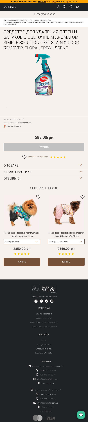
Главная (7, 20)
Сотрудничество (44, 345)
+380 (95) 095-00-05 (45, 14)
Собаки (14, 20)
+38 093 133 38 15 (47, 375)
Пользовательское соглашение (44, 326)
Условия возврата (44, 318)
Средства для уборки (42, 20)
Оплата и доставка (44, 314)
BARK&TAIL (10, 6)
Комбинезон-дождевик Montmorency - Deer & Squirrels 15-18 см (66, 234)
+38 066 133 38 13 (47, 399)
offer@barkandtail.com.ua (47, 379)
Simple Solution (24, 123)
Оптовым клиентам (44, 349)
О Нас (44, 340)
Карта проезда (48, 383)
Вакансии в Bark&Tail (44, 353)
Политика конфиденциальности (44, 322)
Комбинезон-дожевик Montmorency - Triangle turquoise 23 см (22, 234)
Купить (44, 146)
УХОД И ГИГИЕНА (25, 20)
